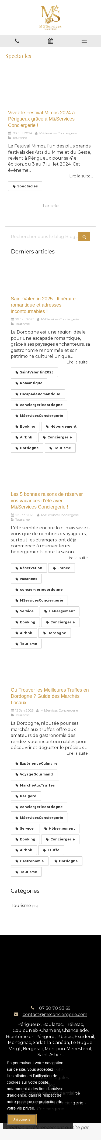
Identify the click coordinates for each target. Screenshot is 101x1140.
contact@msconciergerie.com (55, 1014)
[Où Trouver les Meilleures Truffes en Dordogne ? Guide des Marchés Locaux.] (50, 668)
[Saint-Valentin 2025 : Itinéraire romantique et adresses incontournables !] (50, 277)
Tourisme (21, 905)
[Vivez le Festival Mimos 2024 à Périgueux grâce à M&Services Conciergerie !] (50, 90)
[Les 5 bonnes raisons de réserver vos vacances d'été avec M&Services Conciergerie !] (50, 473)
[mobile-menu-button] (84, 40)
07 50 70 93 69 (55, 1008)
